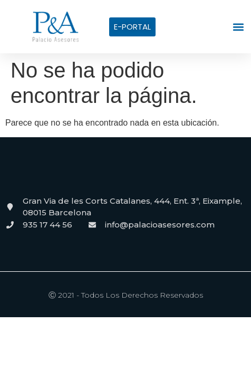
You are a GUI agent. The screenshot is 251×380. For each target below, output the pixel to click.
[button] (238, 26)
